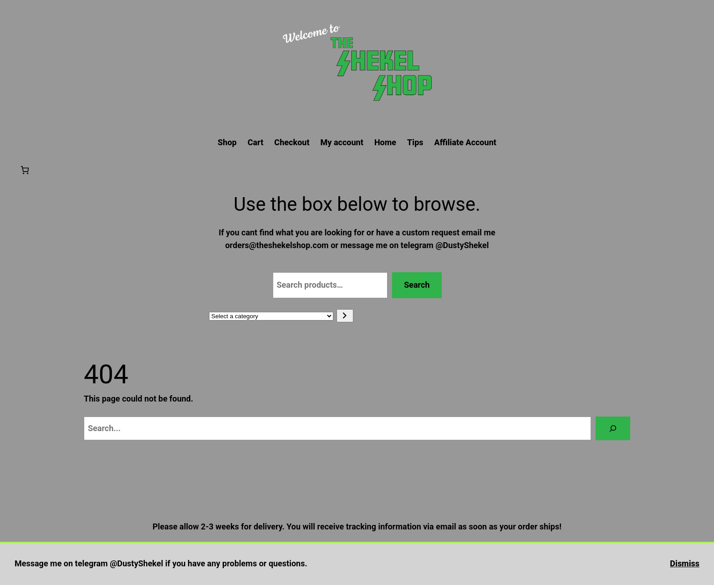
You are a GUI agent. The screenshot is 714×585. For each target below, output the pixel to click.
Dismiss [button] (684, 563)
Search (416, 285)
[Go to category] (345, 315)
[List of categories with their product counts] (271, 316)
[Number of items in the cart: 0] (25, 170)
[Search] (613, 428)
